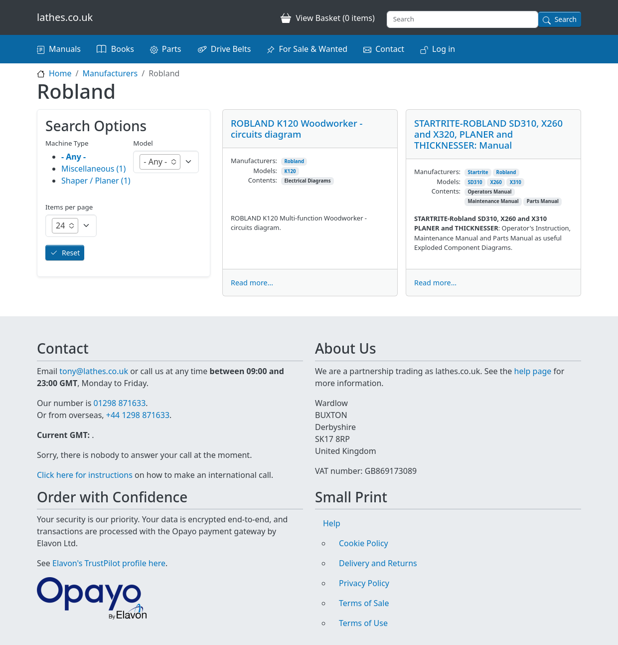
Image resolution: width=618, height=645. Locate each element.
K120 (290, 171)
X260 (496, 182)
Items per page (69, 207)
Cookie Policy (363, 543)
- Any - (73, 156)
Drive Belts (231, 48)
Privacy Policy (364, 583)
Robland (294, 161)
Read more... (252, 282)
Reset (71, 252)
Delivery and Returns (378, 563)
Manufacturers (110, 73)
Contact (389, 48)
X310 (515, 182)
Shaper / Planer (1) (96, 180)
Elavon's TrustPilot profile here (108, 563)
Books (122, 48)
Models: (265, 170)
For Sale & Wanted (313, 48)
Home (60, 73)
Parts (171, 48)
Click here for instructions (85, 474)
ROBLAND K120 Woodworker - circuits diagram (296, 128)
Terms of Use (363, 623)
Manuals (65, 48)
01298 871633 (119, 403)
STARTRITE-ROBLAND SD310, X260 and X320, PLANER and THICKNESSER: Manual (488, 134)
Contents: (262, 180)
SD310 (474, 182)
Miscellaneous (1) (93, 168)
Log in (443, 48)
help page (533, 371)
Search (566, 19)
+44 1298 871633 (137, 415)
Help (331, 523)
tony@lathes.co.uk (93, 371)
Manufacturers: (254, 160)
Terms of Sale (364, 603)
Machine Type (67, 143)
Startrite (477, 172)
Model (143, 143)
